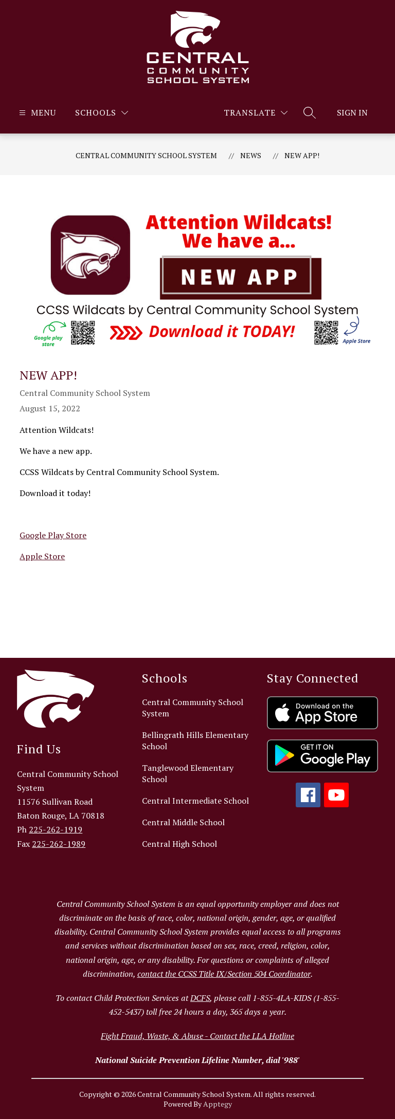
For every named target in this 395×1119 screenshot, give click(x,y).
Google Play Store (53, 535)
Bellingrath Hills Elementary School (195, 740)
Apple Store (42, 556)
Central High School (179, 843)
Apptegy (217, 1104)
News (250, 155)
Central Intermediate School (195, 800)
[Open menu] (36, 112)
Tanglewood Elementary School (188, 773)
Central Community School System (146, 155)
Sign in (352, 112)
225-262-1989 (58, 843)
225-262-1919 (55, 829)
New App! (301, 155)
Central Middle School (183, 822)
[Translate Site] (255, 112)
